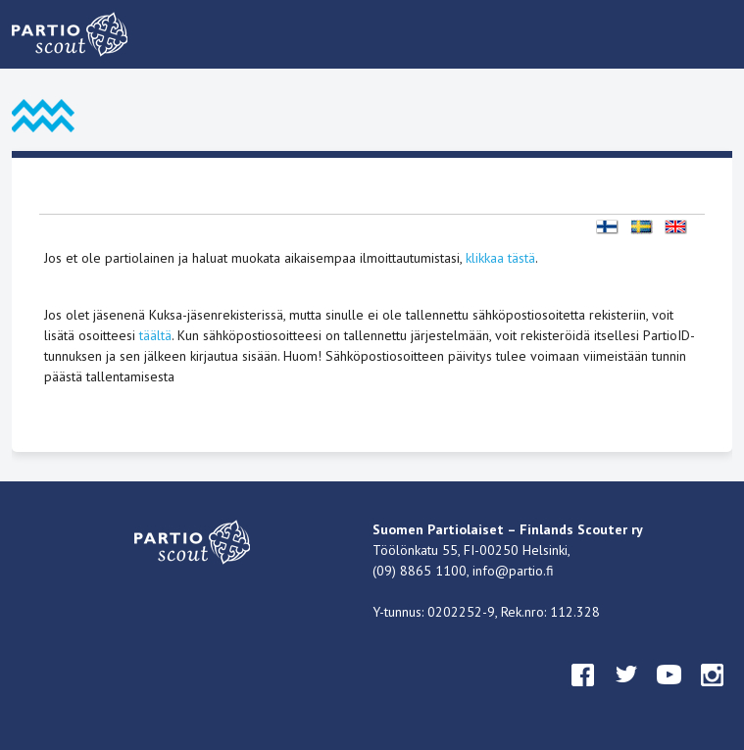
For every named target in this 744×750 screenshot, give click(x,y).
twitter (626, 693)
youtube (669, 693)
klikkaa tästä (500, 258)
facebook (583, 693)
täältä (155, 335)
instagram (712, 693)
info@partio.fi (513, 570)
